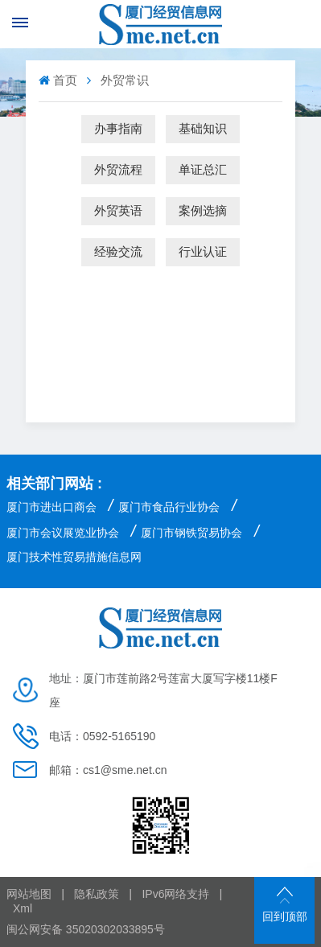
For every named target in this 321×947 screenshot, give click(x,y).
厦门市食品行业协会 (169, 506)
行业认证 (203, 251)
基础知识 (203, 128)
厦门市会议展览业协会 (62, 532)
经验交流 (118, 251)
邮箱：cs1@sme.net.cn (108, 770)
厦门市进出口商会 (51, 506)
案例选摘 (203, 210)
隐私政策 (96, 893)
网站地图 (28, 893)
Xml (22, 908)
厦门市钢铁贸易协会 (191, 532)
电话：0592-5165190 (102, 736)
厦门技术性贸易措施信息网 (74, 556)
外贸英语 (118, 210)
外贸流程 (118, 169)
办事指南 (118, 128)
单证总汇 (203, 169)
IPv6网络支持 (175, 893)
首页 (59, 80)
